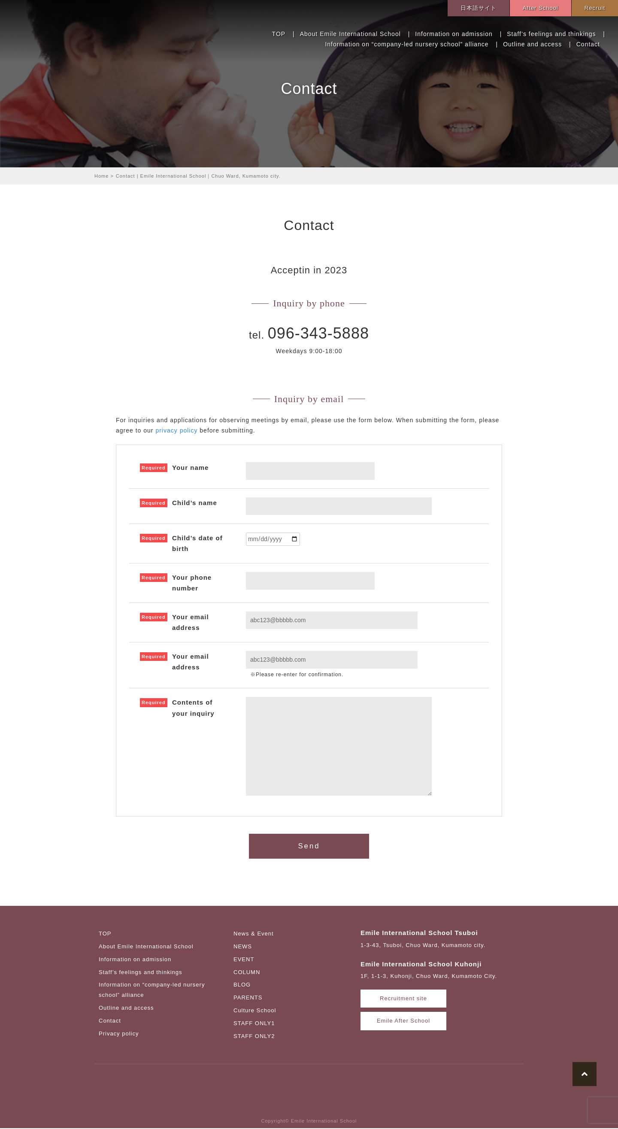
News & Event (253, 934)
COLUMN (246, 973)
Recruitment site (403, 999)
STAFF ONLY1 (254, 1024)
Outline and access (532, 44)
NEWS (242, 947)
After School (540, 8)
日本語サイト (478, 8)
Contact (588, 44)
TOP (279, 33)
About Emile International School (350, 33)
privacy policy (176, 430)
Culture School (254, 1011)
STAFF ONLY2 (254, 1037)
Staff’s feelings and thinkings (551, 33)
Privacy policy (119, 1034)
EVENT (243, 960)
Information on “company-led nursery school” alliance (406, 44)
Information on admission (453, 33)
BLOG (242, 986)
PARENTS (247, 998)
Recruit (595, 8)
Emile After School (403, 1022)
